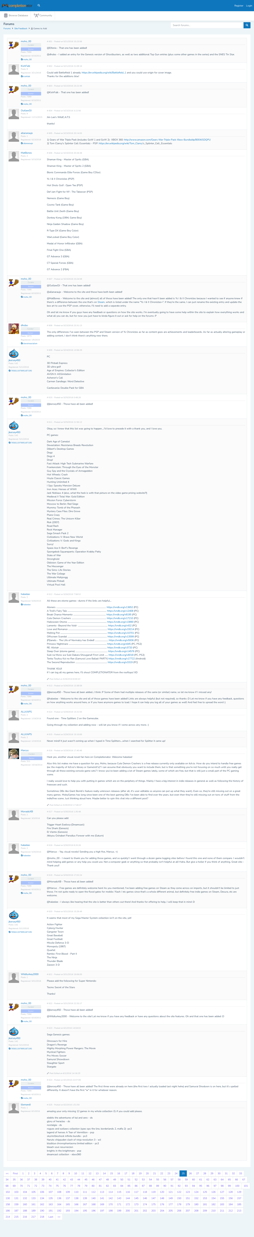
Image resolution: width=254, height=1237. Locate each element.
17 (125, 1174)
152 (196, 1199)
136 (59, 1199)
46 (93, 1180)
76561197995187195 (20, 371)
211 (222, 1211)
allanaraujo (27, 133)
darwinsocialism (29, 344)
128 (230, 1193)
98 (222, 1186)
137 (68, 1199)
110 (76, 1193)
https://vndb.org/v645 (119, 644)
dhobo (24, 326)
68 (7, 1186)
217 (33, 1217)
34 (7, 1180)
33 (240, 1174)
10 (75, 1174)
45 (85, 1180)
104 (25, 1193)
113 (102, 1193)
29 (211, 1174)
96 (207, 1186)
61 (200, 1180)
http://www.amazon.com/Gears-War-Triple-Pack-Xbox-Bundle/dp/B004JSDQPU (167, 140)
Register (238, 5)
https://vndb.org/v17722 (121, 659)
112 (93, 1193)
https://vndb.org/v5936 (121, 641)
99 (229, 1186)
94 (193, 1186)
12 (90, 1174)
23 (168, 1174)
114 (110, 1193)
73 (42, 1186)
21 (154, 1174)
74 (50, 1186)
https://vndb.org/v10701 (121, 633)
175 (153, 1205)
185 (239, 1205)
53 (143, 1180)
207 (188, 1211)
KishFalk (25, 67)
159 (16, 1205)
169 (102, 1205)
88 (150, 1186)
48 (107, 1180)
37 (28, 1180)
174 (145, 1205)
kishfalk (25, 77)
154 (213, 1199)
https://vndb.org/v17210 (120, 619)
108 (59, 1193)
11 (82, 1174)
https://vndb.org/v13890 (120, 622)
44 (78, 1180)
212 (230, 1211)
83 (114, 1186)
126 (213, 1193)
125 (205, 1193)
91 (172, 1186)
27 (197, 1174)
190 (42, 1211)
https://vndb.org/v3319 (120, 663)
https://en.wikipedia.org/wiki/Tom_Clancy (121, 144)
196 (93, 1211)
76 (64, 1186)
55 (157, 1180)
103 (16, 1193)
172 (128, 1205)
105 (33, 1193)
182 (213, 1205)
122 (179, 1193)
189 (33, 1211)
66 (236, 1180)
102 (8, 1193)
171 (119, 1205)
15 (111, 1174)
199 (119, 1211)
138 (76, 1199)
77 (71, 1186)
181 (205, 1205)
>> (59, 1217)
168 (93, 1205)
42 (64, 1180)
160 (25, 1205)
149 (170, 1199)
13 (97, 1174)
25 (183, 1174)
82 (107, 1186)
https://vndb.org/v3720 (119, 648)
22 (161, 1174)
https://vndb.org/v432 (120, 626)
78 (78, 1186)
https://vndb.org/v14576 (121, 652)
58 (179, 1180)
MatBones (26, 153)
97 (215, 1186)
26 (190, 1174)
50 (121, 1180)
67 (243, 1180)
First (15, 1174)
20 (147, 1174)
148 (162, 1199)
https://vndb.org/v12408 (120, 611)
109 (68, 1193)
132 (25, 1199)
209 (205, 1211)
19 (140, 1174)
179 (188, 1205)
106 (42, 1193)
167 (85, 1205)
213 (239, 1211)
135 (50, 1199)
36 (21, 1180)
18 (133, 1174)
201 (136, 1211)
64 (222, 1180)
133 (33, 1199)
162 (42, 1205)
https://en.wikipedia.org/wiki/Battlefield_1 (104, 73)
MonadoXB (27, 812)
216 (25, 1217)
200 (128, 1211)
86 (136, 1186)
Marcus (25, 751)
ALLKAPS (26, 712)
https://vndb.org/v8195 (119, 615)
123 (188, 1193)
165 (68, 1205)
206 (179, 1211)
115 (119, 1193)
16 (118, 1174)
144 (128, 1199)
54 (150, 1180)
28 (204, 1174)
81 (100, 1186)
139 (85, 1199)
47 (100, 1180)
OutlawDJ (26, 111)
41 (57, 1180)
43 (71, 1180)
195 (85, 1211)
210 (213, 1211)
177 (170, 1205)
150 (179, 1199)
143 (119, 1199)
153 (205, 1199)
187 (16, 1211)
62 (207, 1180)
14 (104, 1174)
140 (93, 1199)
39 (42, 1180)
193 (68, 1211)
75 (57, 1186)
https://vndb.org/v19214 (121, 630)
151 (188, 1199)
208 (196, 1211)
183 (222, 1205)
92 (179, 1186)
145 (136, 1199)
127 (222, 1193)
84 (121, 1186)
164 (59, 1205)
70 (21, 1186)
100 (237, 1186)
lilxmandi (26, 1105)
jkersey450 (14, 361)
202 (145, 1211)
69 (14, 1186)
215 (16, 1217)
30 (219, 1174)
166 (76, 1205)
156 (230, 1199)
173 (136, 1205)
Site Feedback (20, 29)
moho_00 (26, 42)
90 (164, 1186)
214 (8, 1217)
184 (230, 1205)
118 (145, 1193)
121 (170, 1193)
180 (196, 1205)
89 (157, 1186)
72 (35, 1186)
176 (162, 1205)
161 (33, 1205)
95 (200, 1186)
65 (229, 1180)
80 (93, 1186)
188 (25, 1211)
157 (239, 1199)
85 (129, 1186)
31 (226, 1174)
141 (102, 1199)
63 (215, 1180)
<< (7, 1174)
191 (50, 1211)
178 (179, 1205)
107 (50, 1193)
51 (129, 1180)
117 (136, 1193)
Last (50, 1217)
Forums (7, 29)
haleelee (25, 595)
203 (153, 1211)
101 (246, 1186)
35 (14, 1180)
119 (153, 1193)
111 (85, 1193)
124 (196, 1193)
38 (35, 1180)
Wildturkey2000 (29, 975)
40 (50, 1180)
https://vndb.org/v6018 (121, 655)
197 (102, 1211)
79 (85, 1186)
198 (110, 1211)
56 (164, 1180)
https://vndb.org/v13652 (120, 608)
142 (110, 1199)
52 (136, 1180)
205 (170, 1211)
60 (193, 1180)
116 (128, 1193)
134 (42, 1199)
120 (162, 1193)
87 (143, 1186)
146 (145, 1199)
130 (8, 1199)
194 (76, 1211)
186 (8, 1211)
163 (50, 1205)
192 (59, 1211)
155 (222, 1199)
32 (233, 1174)
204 (162, 1211)
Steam (101, 302)
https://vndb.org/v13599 (121, 637)
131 (16, 1199)
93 (186, 1186)
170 (110, 1205)
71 (28, 1186)
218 (42, 1217)
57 (172, 1180)
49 (114, 1180)
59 (186, 1180)
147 (153, 1199)
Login (249, 5)
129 (239, 1193)
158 (8, 1205)
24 (176, 1174)
